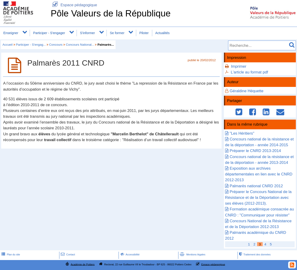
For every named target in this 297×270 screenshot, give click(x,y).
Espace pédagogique (74, 5)
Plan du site (10, 254)
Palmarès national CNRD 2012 (256, 186)
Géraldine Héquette (247, 91)
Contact (67, 254)
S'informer (87, 33)
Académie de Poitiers (82, 264)
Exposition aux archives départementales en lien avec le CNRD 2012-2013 (258, 174)
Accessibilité (129, 254)
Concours (56, 44)
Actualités (162, 33)
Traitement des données (254, 254)
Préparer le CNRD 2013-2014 (255, 151)
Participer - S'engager (49, 33)
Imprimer (238, 66)
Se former (117, 33)
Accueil (8, 44)
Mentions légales (192, 254)
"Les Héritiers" (242, 133)
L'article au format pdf (249, 72)
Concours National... (80, 44)
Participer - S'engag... (31, 44)
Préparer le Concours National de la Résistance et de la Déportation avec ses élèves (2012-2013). (258, 198)
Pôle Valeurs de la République (111, 13)
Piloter (143, 33)
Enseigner (10, 33)
